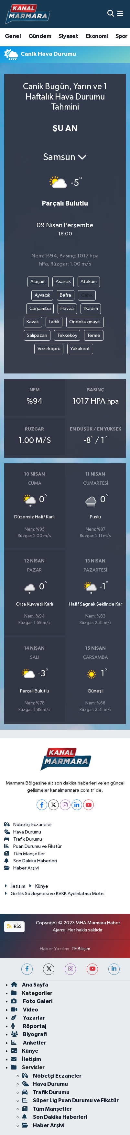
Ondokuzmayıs (85, 321)
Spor (121, 36)
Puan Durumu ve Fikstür (33, 846)
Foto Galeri (31, 1001)
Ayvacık (42, 295)
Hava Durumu (22, 832)
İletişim (14, 886)
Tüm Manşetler (24, 853)
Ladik (54, 321)
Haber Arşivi (21, 868)
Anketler (28, 1043)
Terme (93, 335)
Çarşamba (40, 308)
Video (24, 1009)
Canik (87, 295)
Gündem (39, 36)
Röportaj (28, 1026)
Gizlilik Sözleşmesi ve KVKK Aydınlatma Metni (54, 893)
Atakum (89, 281)
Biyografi (29, 1034)
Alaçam (38, 281)
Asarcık (63, 281)
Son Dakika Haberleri (30, 860)
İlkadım (91, 308)
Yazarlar (28, 1018)
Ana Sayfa (29, 984)
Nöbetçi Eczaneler (28, 824)
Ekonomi (97, 36)
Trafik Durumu (23, 839)
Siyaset (68, 36)
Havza (67, 308)
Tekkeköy (67, 335)
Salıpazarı (37, 335)
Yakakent (80, 348)
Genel (13, 36)
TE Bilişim (80, 948)
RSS (14, 926)
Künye (38, 886)
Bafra (65, 295)
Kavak (33, 321)
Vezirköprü (49, 348)
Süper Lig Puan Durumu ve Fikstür (70, 1100)
